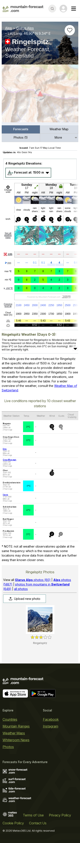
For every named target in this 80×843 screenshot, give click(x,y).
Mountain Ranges (16, 726)
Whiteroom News (16, 740)
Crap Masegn (9, 460)
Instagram (50, 726)
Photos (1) (21, 137)
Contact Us (38, 823)
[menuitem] (21, 129)
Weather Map (58, 129)
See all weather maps (8, 235)
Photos (8, 747)
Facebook (51, 719)
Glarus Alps (25, 28)
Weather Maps (14, 733)
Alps (8, 28)
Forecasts (20, 129)
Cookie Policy (13, 823)
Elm (5, 449)
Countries (10, 719)
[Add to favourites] (70, 30)
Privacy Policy (60, 815)
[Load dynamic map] (40, 95)
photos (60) (33, 580)
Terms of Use (33, 815)
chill (8, 288)
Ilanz (5, 495)
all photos (21, 589)
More (58, 137)
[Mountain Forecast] (23, 8)
